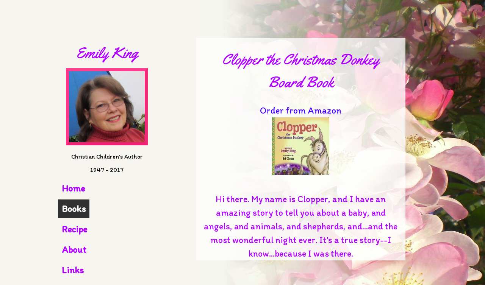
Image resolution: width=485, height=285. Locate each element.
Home (73, 188)
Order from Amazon (300, 110)
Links (73, 270)
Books (74, 208)
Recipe (74, 229)
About (74, 249)
